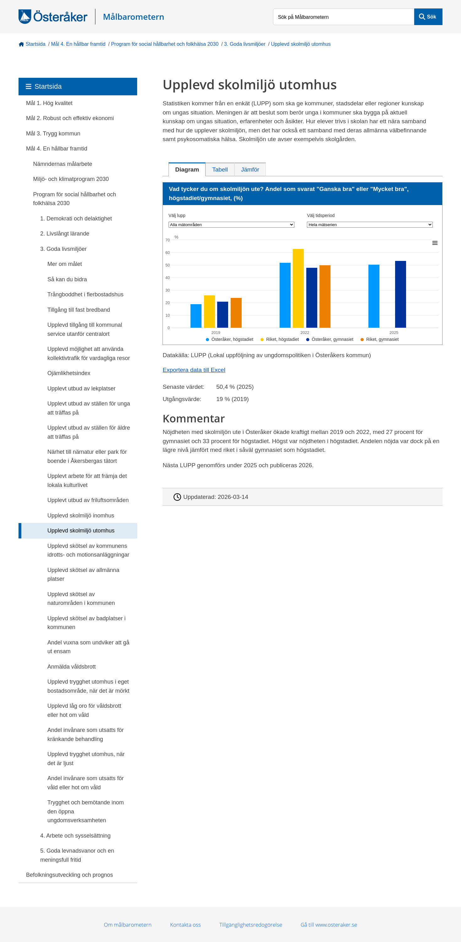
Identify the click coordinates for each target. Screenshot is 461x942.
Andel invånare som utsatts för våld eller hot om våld (85, 783)
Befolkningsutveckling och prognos (69, 875)
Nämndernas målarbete (62, 164)
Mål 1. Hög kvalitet (49, 103)
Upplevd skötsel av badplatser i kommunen (86, 623)
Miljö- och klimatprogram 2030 (71, 179)
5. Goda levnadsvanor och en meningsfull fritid (77, 855)
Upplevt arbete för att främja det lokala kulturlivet (87, 480)
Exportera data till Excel (194, 370)
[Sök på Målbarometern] (344, 16)
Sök (431, 16)
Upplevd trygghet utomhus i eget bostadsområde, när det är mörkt (88, 686)
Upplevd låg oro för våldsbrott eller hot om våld (84, 710)
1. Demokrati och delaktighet (76, 218)
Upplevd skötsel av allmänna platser (83, 574)
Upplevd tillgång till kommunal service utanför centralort (84, 329)
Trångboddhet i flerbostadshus (85, 294)
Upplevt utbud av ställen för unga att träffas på (88, 408)
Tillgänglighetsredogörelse (250, 924)
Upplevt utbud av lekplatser (81, 388)
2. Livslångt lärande (64, 233)
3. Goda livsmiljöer (244, 44)
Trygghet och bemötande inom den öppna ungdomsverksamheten (85, 811)
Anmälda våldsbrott (71, 667)
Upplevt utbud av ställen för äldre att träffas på (88, 432)
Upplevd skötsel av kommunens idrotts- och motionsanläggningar (88, 550)
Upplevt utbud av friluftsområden (88, 500)
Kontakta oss (185, 924)
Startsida (36, 44)
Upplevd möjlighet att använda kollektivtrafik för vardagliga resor (88, 353)
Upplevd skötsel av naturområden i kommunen (81, 598)
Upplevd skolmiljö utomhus (301, 44)
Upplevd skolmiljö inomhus (80, 515)
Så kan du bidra (67, 279)
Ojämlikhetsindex (68, 373)
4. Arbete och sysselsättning (75, 836)
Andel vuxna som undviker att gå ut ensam (88, 647)
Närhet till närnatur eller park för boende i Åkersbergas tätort (87, 456)
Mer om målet (64, 264)
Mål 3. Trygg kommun (53, 133)
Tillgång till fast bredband (78, 310)
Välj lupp (177, 215)
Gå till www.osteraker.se (329, 924)
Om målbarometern (128, 924)
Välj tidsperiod (321, 215)
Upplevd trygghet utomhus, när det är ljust (86, 758)
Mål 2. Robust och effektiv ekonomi (70, 118)
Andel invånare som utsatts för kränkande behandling (85, 734)
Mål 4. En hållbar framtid (78, 44)
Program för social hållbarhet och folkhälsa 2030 (164, 44)
